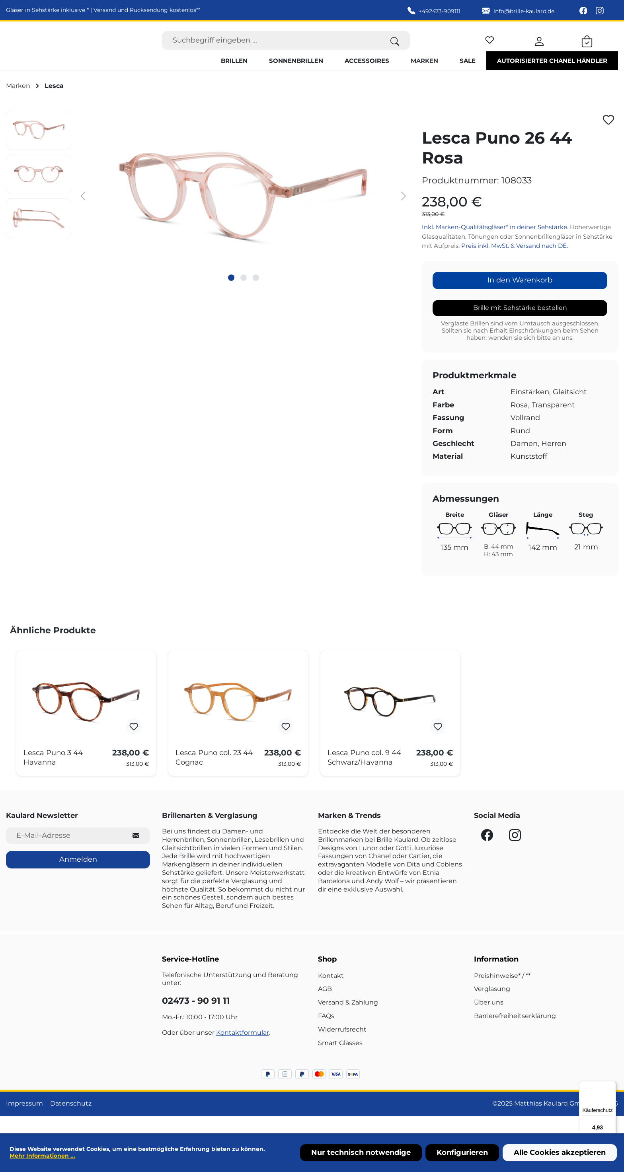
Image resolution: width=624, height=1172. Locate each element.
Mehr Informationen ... (42, 1156)
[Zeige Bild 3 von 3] (256, 294)
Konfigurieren (462, 1152)
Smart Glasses (340, 1059)
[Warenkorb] (587, 48)
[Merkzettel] (489, 47)
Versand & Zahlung (348, 1019)
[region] (208, 212)
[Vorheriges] (83, 212)
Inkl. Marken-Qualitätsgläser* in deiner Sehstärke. (496, 244)
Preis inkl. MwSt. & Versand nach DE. (514, 263)
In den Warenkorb (520, 297)
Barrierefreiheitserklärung (515, 1033)
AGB (325, 1006)
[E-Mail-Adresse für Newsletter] (64, 853)
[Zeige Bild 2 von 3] (243, 294)
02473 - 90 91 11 (196, 1018)
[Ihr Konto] (539, 48)
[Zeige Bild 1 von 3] (231, 294)
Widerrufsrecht (342, 1046)
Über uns (488, 1019)
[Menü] (611, 1085)
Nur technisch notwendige (361, 1152)
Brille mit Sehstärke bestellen (520, 324)
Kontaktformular (242, 1049)
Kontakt (331, 992)
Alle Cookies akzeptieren (560, 1152)
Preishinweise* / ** (502, 992)
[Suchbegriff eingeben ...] (271, 48)
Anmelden (78, 876)
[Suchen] (395, 48)
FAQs (326, 1033)
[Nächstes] (404, 212)
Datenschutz (71, 1120)
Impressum (24, 1120)
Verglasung (492, 1006)
